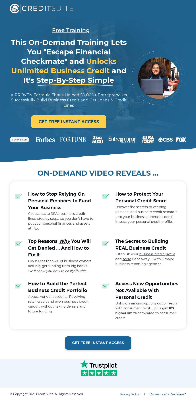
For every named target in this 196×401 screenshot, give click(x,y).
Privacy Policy (130, 394)
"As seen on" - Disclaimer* (167, 394)
